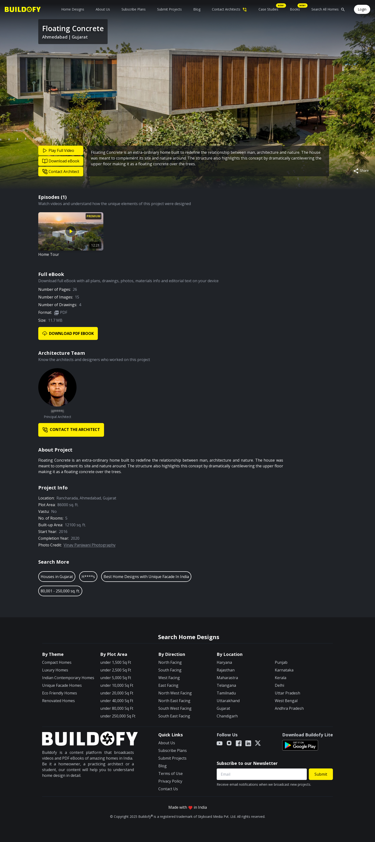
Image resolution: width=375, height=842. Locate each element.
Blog (196, 9)
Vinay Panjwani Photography (90, 545)
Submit (320, 774)
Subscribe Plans (133, 9)
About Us (103, 9)
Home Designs (72, 9)
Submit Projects (169, 9)
